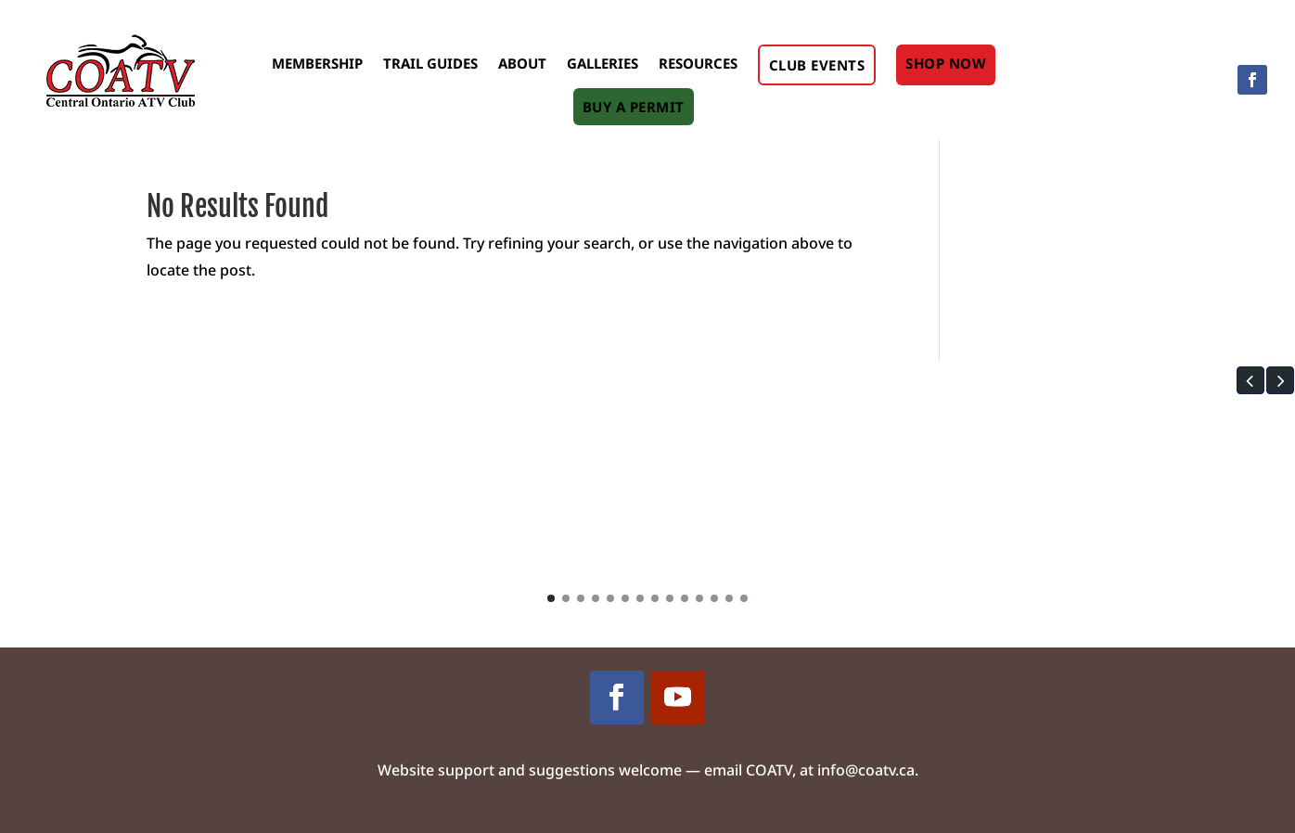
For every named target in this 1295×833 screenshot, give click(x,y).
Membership (317, 63)
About (522, 63)
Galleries (602, 63)
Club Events (817, 65)
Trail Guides (430, 63)
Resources (698, 63)
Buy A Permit (634, 106)
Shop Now (945, 63)
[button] (1250, 380)
